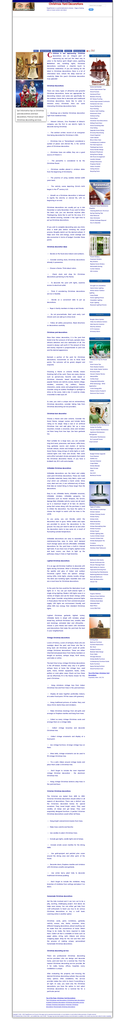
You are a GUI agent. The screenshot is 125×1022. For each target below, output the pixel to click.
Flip (88, 51)
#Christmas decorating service (75, 1002)
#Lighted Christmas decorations (55, 1002)
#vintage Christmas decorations (55, 1004)
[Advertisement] (62, 33)
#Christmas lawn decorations (76, 1000)
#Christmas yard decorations (58, 1000)
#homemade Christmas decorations (64, 1007)
